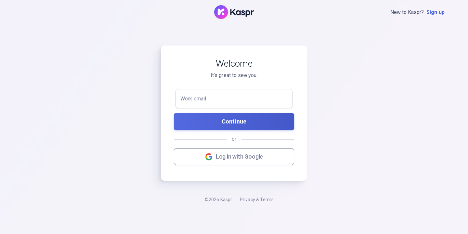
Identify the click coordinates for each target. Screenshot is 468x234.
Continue (234, 121)
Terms (267, 199)
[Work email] (234, 98)
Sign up (435, 12)
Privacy (247, 199)
